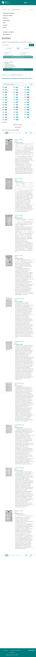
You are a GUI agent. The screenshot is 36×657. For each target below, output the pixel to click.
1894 (25, 112)
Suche (9, 9)
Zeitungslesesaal (6, 34)
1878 (14, 107)
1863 (3, 104)
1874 (14, 97)
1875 (14, 99)
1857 (3, 89)
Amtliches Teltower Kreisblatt (8, 63)
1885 (25, 89)
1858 (3, 92)
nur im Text (22, 53)
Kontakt (4, 27)
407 (26, 133)
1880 (14, 112)
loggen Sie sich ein (7, 74)
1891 (25, 104)
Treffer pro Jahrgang (9, 84)
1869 (3, 119)
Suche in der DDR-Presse (18, 57)
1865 (3, 109)
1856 (3, 87)
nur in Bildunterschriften (25, 55)
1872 (14, 92)
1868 (3, 117)
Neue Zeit (6, 53)
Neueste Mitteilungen (9, 64)
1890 (25, 102)
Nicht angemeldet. (31, 650)
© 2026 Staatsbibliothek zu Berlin (12, 654)
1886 (25, 92)
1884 (25, 87)
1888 (25, 97)
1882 (14, 117)
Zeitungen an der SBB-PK (8, 32)
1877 (14, 104)
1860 (3, 97)
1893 (25, 109)
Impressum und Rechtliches (15, 650)
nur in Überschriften (24, 52)
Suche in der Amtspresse (18, 69)
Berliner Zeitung (7, 52)
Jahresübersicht (6, 20)
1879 (14, 109)
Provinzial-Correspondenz (9, 66)
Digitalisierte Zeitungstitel (8, 13)
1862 (3, 102)
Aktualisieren (18, 127)
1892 (25, 107)
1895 (25, 114)
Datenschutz (5, 650)
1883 (14, 119)
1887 (25, 94)
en (32, 9)
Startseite (4, 9)
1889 (25, 99)
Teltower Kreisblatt (8, 67)
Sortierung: (4, 122)
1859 (3, 94)
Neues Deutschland (8, 55)
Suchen (31, 45)
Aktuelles (5, 25)
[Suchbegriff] (15, 45)
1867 (3, 114)
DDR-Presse (5, 18)
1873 (14, 94)
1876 (14, 102)
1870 (14, 87)
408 (31, 133)
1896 (25, 117)
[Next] (34, 133)
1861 (3, 99)
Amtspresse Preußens (8, 15)
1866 (3, 112)
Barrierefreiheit (12, 652)
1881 (14, 114)
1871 (14, 89)
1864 (3, 107)
